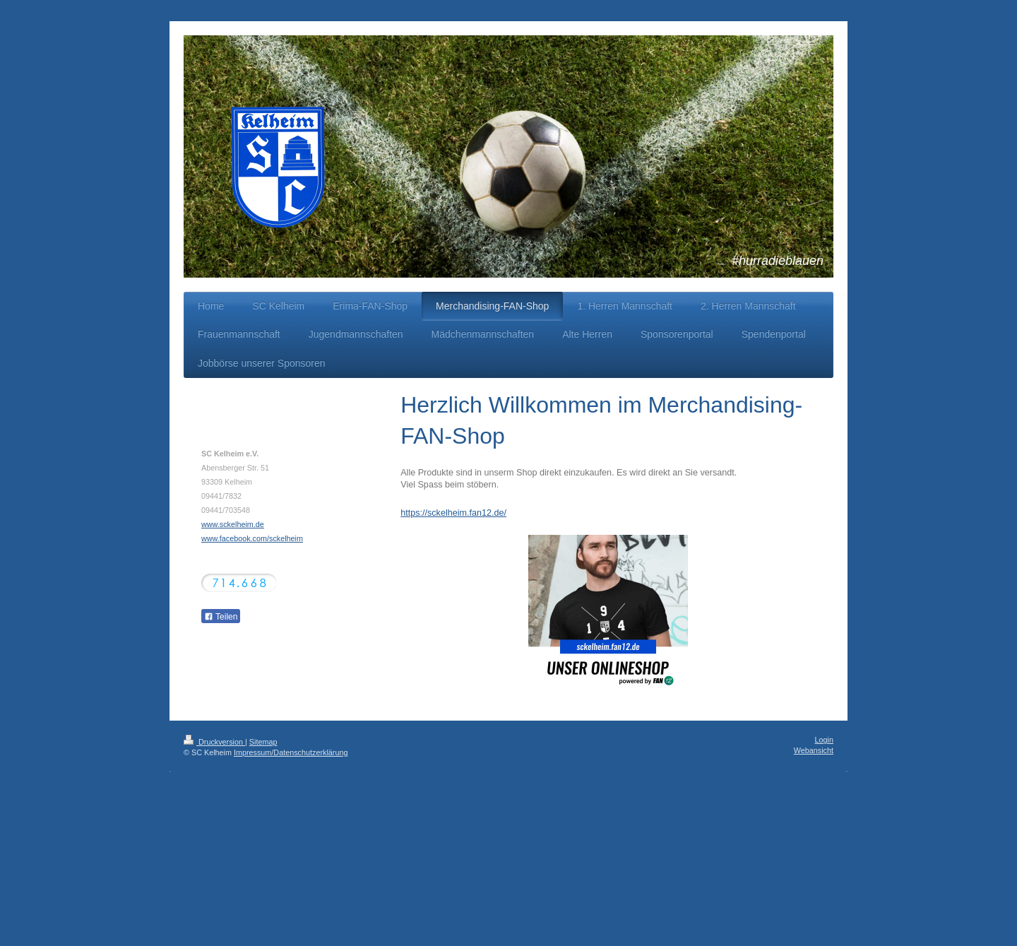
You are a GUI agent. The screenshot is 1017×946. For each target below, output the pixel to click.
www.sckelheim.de (232, 524)
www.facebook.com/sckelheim (252, 538)
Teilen (220, 617)
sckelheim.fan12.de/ (466, 513)
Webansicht (813, 750)
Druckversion (214, 742)
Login (824, 739)
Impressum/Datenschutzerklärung (290, 752)
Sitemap (263, 742)
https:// (413, 513)
